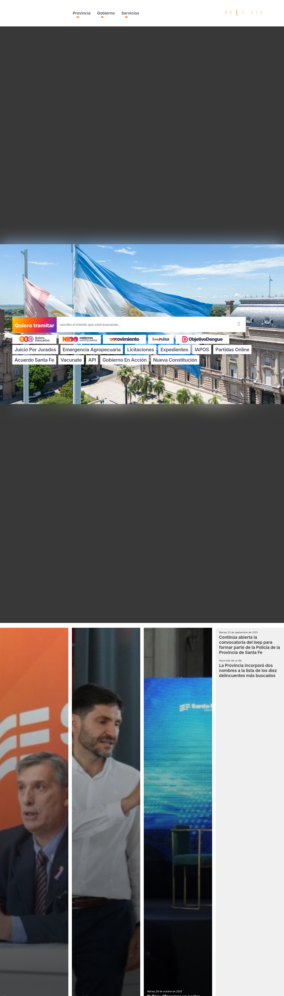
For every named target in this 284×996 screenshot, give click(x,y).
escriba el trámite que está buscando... (90, 324)
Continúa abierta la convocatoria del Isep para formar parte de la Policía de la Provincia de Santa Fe (249, 645)
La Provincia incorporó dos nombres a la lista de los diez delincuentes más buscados (248, 670)
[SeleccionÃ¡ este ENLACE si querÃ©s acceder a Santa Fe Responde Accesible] (226, 13)
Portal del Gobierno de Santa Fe (27, 13)
